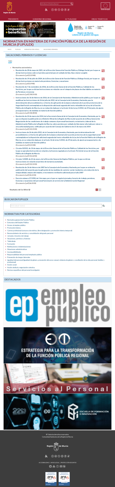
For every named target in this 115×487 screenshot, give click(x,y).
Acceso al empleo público (16, 225)
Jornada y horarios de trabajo (18, 236)
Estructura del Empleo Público (18, 222)
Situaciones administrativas (17, 249)
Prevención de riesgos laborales (18, 257)
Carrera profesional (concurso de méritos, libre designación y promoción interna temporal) (39, 231)
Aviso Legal (55, 462)
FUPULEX (18, 49)
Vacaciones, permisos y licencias (18, 239)
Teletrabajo (11, 241)
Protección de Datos (68, 462)
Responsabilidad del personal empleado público (24, 255)
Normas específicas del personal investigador (23, 270)
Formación (11, 244)
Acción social (12, 265)
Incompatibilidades (14, 252)
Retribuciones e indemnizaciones (19, 247)
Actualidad (70, 19)
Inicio (9, 49)
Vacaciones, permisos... (50, 49)
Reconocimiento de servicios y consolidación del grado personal (30, 233)
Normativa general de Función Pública (20, 220)
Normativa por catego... (32, 49)
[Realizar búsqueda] (104, 206)
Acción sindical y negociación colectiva (21, 267)
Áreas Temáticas (100, 19)
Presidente (13, 19)
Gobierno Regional (42, 19)
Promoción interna (14, 228)
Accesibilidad (44, 462)
